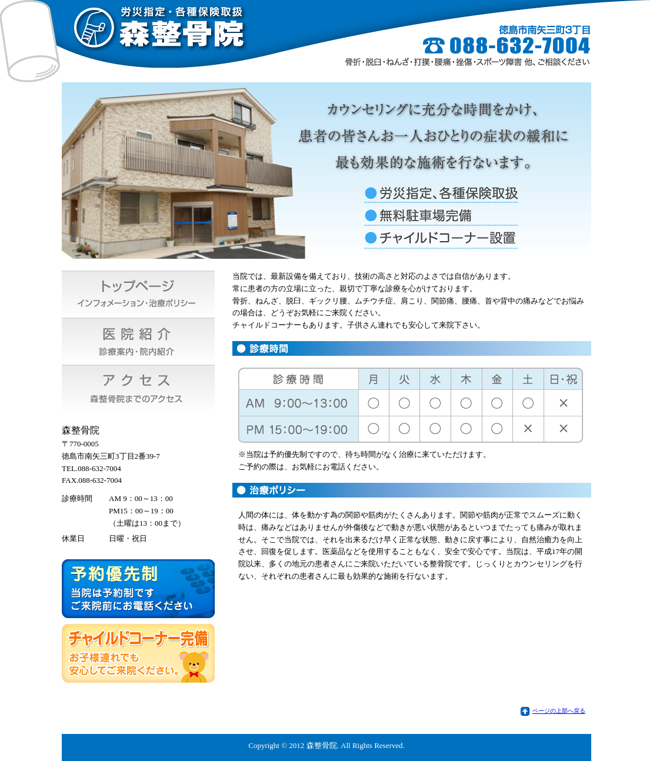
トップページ (138, 294)
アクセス (138, 388)
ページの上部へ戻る (558, 710)
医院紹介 (138, 341)
